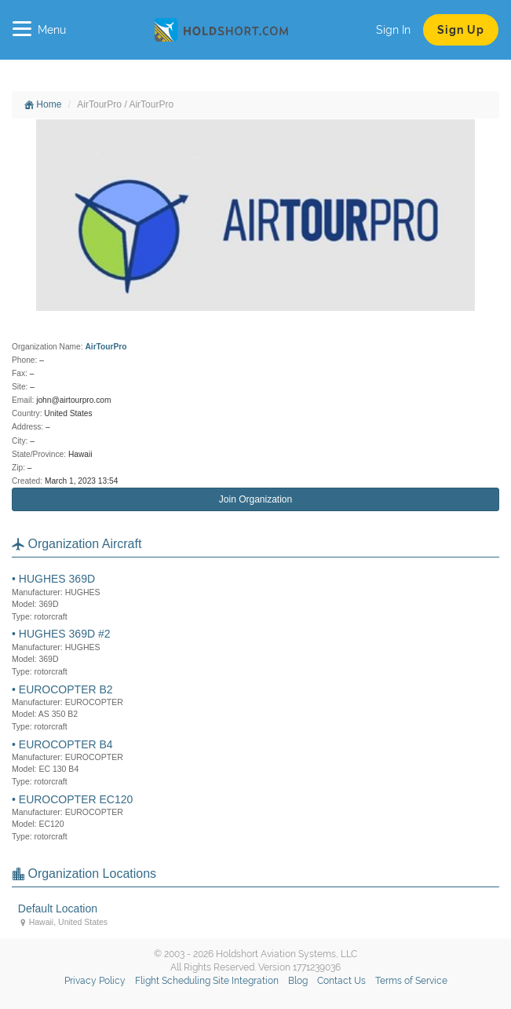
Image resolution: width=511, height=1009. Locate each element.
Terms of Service (411, 980)
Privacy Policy (95, 980)
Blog (298, 980)
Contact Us (341, 980)
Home (42, 104)
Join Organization (255, 499)
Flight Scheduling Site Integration (207, 980)
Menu (39, 30)
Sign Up (460, 30)
